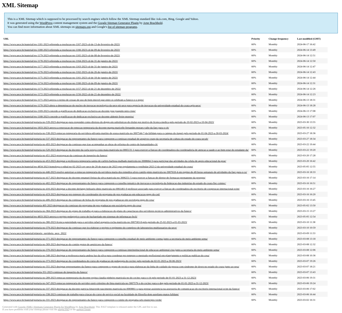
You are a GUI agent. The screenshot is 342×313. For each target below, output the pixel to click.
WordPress (46, 23)
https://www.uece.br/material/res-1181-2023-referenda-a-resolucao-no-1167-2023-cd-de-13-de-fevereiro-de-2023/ (61, 44)
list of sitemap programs (122, 26)
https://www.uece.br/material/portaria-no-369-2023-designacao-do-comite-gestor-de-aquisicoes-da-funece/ (57, 244)
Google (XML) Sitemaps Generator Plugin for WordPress (46, 307)
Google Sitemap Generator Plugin (118, 23)
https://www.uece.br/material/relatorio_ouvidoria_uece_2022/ (35, 233)
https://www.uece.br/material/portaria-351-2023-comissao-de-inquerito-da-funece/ (45, 272)
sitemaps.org (83, 26)
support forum (83, 309)
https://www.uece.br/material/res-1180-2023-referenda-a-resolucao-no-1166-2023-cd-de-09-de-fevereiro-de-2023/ (61, 49)
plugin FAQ (63, 309)
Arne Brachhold (152, 23)
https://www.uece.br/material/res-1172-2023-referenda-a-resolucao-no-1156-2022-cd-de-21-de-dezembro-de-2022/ (62, 94)
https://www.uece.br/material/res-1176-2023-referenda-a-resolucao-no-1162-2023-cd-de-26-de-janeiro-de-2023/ (60, 72)
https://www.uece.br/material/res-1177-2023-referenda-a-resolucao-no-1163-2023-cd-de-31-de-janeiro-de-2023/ (60, 66)
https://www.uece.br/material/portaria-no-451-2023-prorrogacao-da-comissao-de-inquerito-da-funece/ (55, 155)
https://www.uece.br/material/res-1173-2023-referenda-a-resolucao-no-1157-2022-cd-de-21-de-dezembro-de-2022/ (62, 88)
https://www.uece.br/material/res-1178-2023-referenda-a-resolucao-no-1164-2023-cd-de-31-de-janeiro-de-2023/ (60, 60)
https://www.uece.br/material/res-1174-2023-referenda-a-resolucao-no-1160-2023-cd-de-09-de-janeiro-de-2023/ (60, 83)
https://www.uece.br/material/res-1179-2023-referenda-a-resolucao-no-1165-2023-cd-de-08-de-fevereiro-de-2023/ (61, 55)
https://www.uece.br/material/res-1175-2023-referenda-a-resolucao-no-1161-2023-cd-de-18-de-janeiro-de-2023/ (60, 77)
